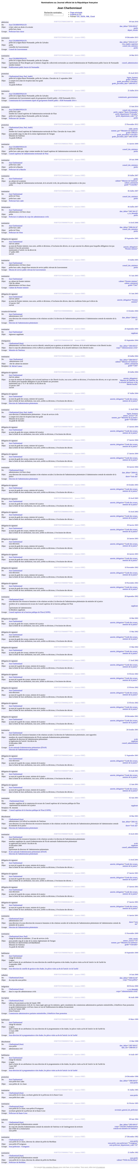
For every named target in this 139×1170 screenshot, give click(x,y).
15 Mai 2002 (133, 632)
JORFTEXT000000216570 (63, 687)
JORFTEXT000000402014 (63, 933)
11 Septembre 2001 (131, 755)
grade (128, 79)
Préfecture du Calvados (17, 118)
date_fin (124, 1047)
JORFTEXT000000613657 (63, 175)
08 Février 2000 (132, 986)
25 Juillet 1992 (133, 1152)
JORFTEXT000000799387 (63, 427)
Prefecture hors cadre (16, 201)
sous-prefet (134, 1083)
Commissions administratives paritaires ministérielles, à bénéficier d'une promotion (38, 1013)
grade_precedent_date (119, 83)
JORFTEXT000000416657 (63, 525)
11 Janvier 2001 (132, 915)
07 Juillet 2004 (133, 393)
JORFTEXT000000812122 (63, 260)
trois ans (134, 476)
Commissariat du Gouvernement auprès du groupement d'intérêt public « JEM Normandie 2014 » (43, 101)
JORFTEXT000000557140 (63, 1041)
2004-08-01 (133, 346)
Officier (134, 79)
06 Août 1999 (133, 997)
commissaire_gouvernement (128, 97)
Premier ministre (131, 249)
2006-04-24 (133, 227)
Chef (135, 285)
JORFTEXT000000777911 (63, 618)
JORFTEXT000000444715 (63, 293)
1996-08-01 (133, 1081)
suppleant (134, 333)
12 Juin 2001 (133, 784)
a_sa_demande (133, 213)
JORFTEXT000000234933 (63, 538)
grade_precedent (123, 81)
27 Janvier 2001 (132, 873)
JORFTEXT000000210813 (63, 997)
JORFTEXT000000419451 (63, 498)
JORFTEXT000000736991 (63, 1090)
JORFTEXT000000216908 (63, 974)
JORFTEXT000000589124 (63, 860)
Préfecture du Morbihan (17, 1162)
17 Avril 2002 (133, 660)
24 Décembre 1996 (131, 1076)
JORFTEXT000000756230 (63, 834)
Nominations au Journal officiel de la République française (69, 2)
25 (136, 941)
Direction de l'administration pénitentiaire (23, 323)
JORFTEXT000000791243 (63, 223)
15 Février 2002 (132, 674)
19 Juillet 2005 (133, 260)
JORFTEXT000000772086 (63, 771)
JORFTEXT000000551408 (63, 1103)
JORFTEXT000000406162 (63, 784)
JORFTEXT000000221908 (63, 660)
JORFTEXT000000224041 (63, 755)
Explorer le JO (75, 14)
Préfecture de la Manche (17, 169)
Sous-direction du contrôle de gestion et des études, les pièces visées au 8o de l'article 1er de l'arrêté (43, 969)
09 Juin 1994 (133, 1119)
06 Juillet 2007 (133, 191)
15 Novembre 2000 (131, 933)
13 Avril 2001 (133, 860)
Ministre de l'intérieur (129, 181)
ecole (136, 739)
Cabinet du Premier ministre (19, 288)
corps (118, 348)
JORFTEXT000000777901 (63, 632)
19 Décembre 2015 (131, 37)
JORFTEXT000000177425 (63, 1152)
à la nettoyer (100, 1167)
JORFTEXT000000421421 (63, 238)
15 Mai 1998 (133, 1041)
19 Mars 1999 (133, 1019)
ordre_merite (133, 129)
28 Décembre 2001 (131, 716)
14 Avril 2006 (133, 223)
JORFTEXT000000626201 (63, 356)
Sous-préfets (132, 980)
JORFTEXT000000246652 (63, 440)
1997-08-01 (133, 1045)
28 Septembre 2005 (131, 238)
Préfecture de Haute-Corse (18, 1113)
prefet (136, 28)
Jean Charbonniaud (16, 163)
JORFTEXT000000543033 (63, 1137)
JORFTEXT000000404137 (63, 887)
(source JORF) (80, 22)
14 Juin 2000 (133, 974)
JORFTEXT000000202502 (63, 986)
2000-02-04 (133, 978)
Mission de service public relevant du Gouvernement (27, 270)
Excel (93, 16)
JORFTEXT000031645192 (63, 37)
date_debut (123, 26)
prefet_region (118, 112)
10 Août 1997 (133, 1054)
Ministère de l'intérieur (129, 131)
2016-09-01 (133, 26)
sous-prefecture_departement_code (121, 1145)
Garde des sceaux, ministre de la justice (130, 400)
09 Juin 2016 (133, 22)
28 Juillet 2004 (133, 356)
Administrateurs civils (129, 348)
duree (128, 476)
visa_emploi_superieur (130, 44)
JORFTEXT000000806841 (63, 311)
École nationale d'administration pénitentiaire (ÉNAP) (28, 748)
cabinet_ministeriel (131, 183)
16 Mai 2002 (133, 618)
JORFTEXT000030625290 (63, 55)
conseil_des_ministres (130, 46)
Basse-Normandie (131, 112)
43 (136, 1145)
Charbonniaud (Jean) (17, 343)
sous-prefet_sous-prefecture (117, 1143)
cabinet (117, 181)
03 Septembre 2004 (131, 340)
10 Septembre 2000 (131, 953)
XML (88, 16)
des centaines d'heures (50, 1167)
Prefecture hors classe (16, 31)
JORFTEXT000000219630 (63, 915)
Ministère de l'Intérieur (17, 350)
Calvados (134, 114)
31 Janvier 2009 (132, 144)
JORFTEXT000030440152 (63, 73)
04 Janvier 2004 (132, 467)
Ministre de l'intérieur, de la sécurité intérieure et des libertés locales (128, 382)
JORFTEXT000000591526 (63, 730)
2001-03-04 (133, 136)
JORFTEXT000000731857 (63, 1119)
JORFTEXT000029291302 (63, 90)
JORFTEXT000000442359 (63, 372)
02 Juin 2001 (133, 798)
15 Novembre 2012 (131, 124)
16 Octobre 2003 (132, 485)
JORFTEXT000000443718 (63, 329)
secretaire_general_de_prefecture (126, 1110)
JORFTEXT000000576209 (63, 1019)
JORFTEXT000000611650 (63, 467)
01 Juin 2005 (133, 276)
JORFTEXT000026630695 (63, 124)
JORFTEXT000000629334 (63, 276)
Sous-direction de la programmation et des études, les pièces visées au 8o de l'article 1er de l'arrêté (43, 1035)
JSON (82, 16)
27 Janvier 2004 (132, 427)
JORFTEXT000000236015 (63, 393)
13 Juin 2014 (133, 106)
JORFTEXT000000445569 (63, 340)
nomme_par (115, 131)
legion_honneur (132, 77)
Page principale (76, 13)
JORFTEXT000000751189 (63, 1054)
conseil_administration (130, 63)
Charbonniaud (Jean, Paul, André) (21, 76)
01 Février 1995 (132, 1103)
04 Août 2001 (133, 771)
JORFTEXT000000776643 (63, 567)
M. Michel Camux (16, 366)
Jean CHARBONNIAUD (18, 25)
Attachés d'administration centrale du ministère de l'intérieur (125, 1127)
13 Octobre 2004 (132, 311)
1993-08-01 (133, 1125)
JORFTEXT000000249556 (63, 409)
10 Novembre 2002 (131, 567)
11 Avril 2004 (133, 409)
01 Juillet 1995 (133, 1090)
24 (136, 416)
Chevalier (133, 81)
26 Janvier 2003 (132, 538)
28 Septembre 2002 (131, 596)
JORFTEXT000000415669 (63, 596)
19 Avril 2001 (133, 834)
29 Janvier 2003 (132, 525)
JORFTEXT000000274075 (63, 207)
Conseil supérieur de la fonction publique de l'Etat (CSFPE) (29, 612)
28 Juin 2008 (133, 160)
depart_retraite (133, 30)
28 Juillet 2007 (133, 175)
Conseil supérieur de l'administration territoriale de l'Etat (28, 154)
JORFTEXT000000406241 (63, 798)
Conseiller (133, 185)
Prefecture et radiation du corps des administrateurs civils (29, 217)
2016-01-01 (133, 42)
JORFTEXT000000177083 (63, 1076)
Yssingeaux (133, 1143)
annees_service (128, 416)
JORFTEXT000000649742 (63, 191)
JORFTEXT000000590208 (63, 716)
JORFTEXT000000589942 (63, 816)
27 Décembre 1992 (131, 1137)
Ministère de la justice (129, 418)
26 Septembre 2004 (131, 329)
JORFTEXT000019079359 (63, 160)
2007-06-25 (133, 211)
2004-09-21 (133, 83)
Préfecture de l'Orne (16, 233)
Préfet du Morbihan (130, 1160)
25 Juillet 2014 (133, 90)
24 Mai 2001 (133, 816)
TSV (77, 16)
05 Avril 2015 (133, 73)
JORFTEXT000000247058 (63, 485)
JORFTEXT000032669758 (63, 22)
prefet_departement (122, 114)
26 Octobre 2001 (132, 730)
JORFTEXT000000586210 (63, 873)
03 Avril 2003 (133, 498)
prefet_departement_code (125, 116)
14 (136, 116)
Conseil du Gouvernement (18, 49)
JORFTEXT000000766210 (63, 953)
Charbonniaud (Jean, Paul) (19, 936)
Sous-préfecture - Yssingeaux (19, 1146)
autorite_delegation (130, 247)
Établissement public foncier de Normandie (24, 67)
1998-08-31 (133, 1047)
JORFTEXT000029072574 (63, 106)
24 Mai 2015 (133, 55)
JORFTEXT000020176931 (63, 144)
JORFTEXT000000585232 (63, 674)
